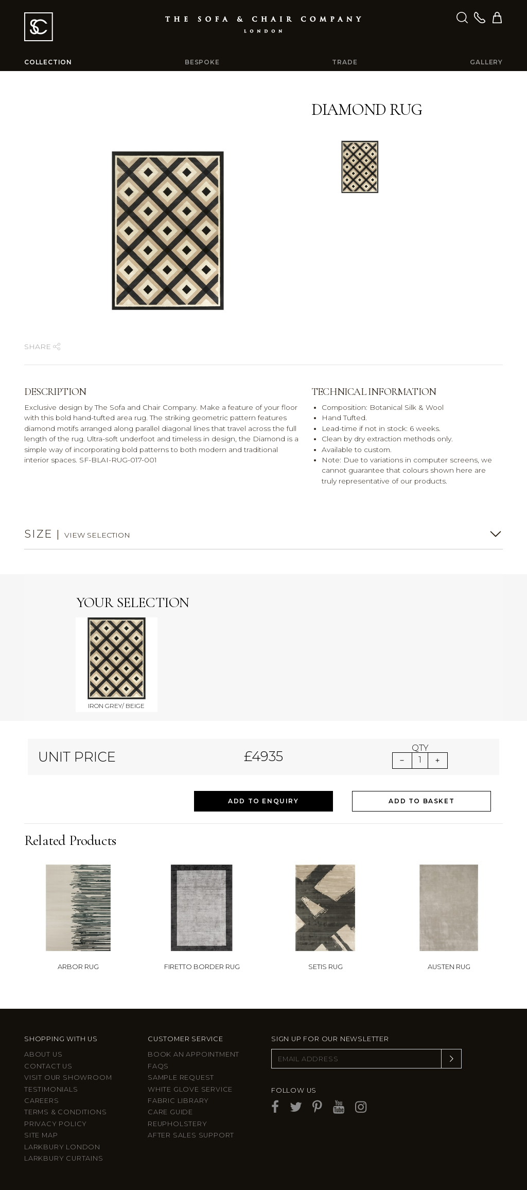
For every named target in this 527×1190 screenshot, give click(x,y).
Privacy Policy (55, 1124)
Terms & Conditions (65, 1112)
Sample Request (181, 1077)
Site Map (41, 1135)
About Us (43, 1054)
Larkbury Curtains (63, 1158)
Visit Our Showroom (68, 1077)
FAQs (158, 1066)
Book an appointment (193, 1054)
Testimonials (51, 1089)
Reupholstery (177, 1124)
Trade (344, 62)
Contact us (48, 1066)
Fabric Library (178, 1101)
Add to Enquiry (263, 801)
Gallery (486, 62)
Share (42, 346)
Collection (48, 62)
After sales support (191, 1135)
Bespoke (202, 62)
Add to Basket (421, 801)
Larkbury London (62, 1147)
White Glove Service (190, 1089)
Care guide (170, 1112)
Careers (41, 1101)
